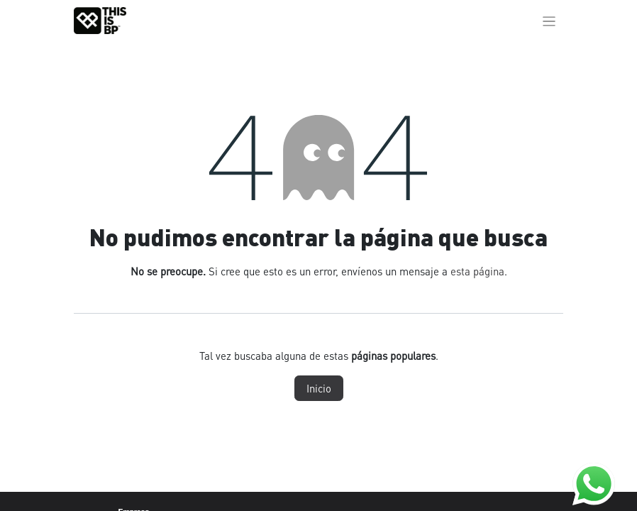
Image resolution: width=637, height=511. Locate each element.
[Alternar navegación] (549, 20)
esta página (477, 271)
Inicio (318, 388)
